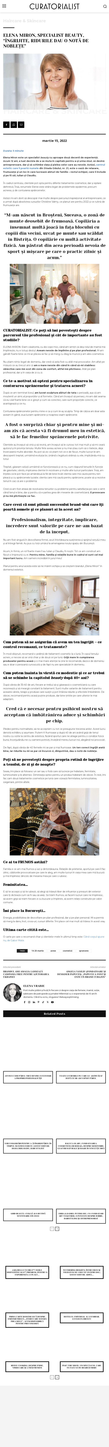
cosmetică (67, 950)
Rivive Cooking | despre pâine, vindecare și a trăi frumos (27, 1366)
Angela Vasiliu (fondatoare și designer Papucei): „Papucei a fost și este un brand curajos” (81, 974)
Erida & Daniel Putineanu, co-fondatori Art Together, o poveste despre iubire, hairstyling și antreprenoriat (81, 1216)
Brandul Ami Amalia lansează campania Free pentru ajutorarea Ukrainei (26, 974)
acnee (53, 950)
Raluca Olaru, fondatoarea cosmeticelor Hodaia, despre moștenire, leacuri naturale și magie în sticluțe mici (81, 1146)
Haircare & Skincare (24, 21)
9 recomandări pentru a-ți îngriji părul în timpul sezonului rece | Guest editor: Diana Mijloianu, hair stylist (28, 1146)
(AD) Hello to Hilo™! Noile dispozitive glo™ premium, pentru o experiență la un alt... (27, 1272)
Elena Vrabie (34, 985)
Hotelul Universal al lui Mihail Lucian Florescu (82, 1318)
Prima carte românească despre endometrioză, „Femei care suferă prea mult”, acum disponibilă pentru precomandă (27, 1320)
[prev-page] (52, 1229)
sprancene (84, 950)
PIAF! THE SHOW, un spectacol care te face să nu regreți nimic (81, 1366)
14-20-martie (37, 950)
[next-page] (57, 1229)
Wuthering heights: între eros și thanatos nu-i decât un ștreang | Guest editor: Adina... (81, 1272)
